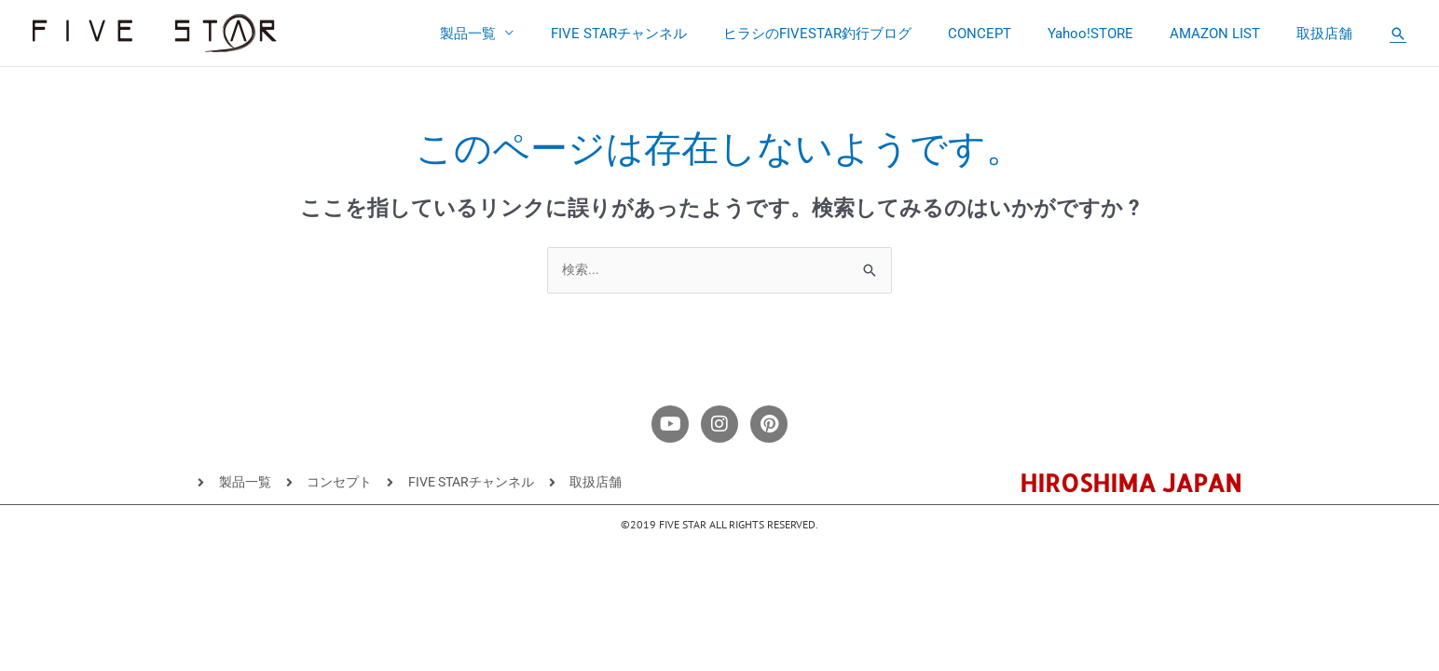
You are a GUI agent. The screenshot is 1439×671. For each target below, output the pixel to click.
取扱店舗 (1329, 33)
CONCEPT (1009, 33)
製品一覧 (524, 33)
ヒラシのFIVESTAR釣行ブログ (855, 33)
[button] (1398, 33)
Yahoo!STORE (1112, 33)
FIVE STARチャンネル (665, 33)
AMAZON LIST (1228, 33)
